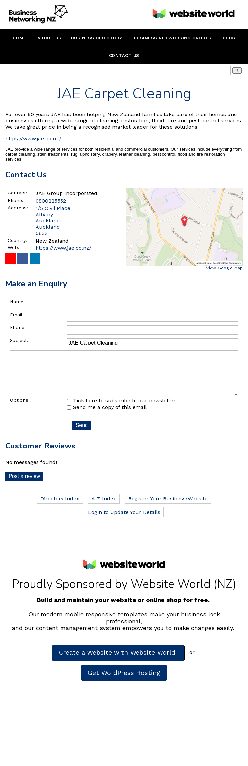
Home (19, 38)
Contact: (17, 192)
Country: (17, 240)
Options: (20, 409)
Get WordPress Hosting (124, 682)
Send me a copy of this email (107, 416)
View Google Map (224, 268)
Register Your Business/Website (168, 508)
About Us (49, 38)
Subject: (19, 340)
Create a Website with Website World (118, 662)
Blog (229, 38)
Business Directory (96, 38)
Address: (18, 207)
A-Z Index (103, 508)
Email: (17, 314)
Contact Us (124, 55)
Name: (17, 301)
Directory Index (59, 508)
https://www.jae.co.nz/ (33, 138)
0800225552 (51, 201)
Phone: (15, 200)
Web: (13, 247)
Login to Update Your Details (124, 521)
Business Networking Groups (172, 38)
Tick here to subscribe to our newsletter (121, 410)
